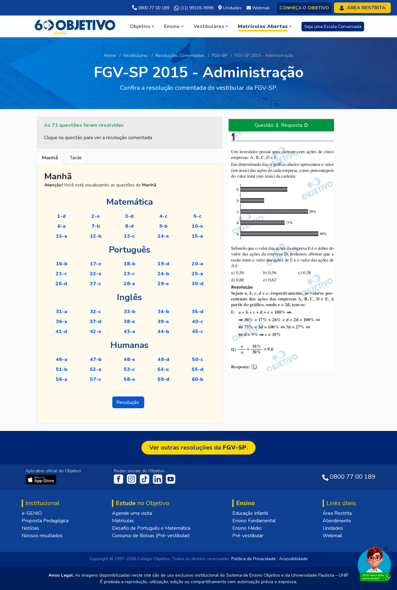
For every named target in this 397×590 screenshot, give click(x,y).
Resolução (128, 402)
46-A (61, 359)
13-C (129, 236)
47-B (95, 359)
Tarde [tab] (76, 157)
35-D (197, 311)
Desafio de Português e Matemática (151, 528)
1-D (61, 216)
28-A (129, 283)
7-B (95, 226)
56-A (61, 379)
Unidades (333, 528)
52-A (95, 369)
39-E (163, 321)
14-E (163, 236)
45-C (197, 331)
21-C (61, 273)
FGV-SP (219, 55)
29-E (163, 283)
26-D (61, 283)
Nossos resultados (42, 535)
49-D (163, 359)
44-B (163, 331)
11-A (61, 236)
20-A (197, 263)
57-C (95, 379)
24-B (163, 273)
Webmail (332, 535)
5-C (198, 216)
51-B (61, 369)
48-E (129, 359)
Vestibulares (135, 55)
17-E (95, 263)
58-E (129, 379)
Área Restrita (337, 513)
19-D (163, 263)
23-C (129, 273)
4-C (163, 216)
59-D (163, 379)
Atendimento (337, 520)
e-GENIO (32, 513)
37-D (95, 321)
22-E (95, 273)
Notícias (30, 528)
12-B (95, 236)
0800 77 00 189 (150, 8)
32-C (95, 311)
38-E (129, 321)
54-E (163, 369)
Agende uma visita (132, 513)
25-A (197, 273)
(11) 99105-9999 (193, 8)
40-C (197, 321)
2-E (95, 216)
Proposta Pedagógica (45, 520)
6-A (61, 226)
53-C (129, 369)
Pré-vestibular (247, 535)
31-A (61, 311)
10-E (197, 226)
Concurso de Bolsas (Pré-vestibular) (151, 535)
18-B (129, 263)
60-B (197, 379)
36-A (61, 321)
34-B (163, 311)
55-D (197, 369)
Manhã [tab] (50, 157)
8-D (129, 226)
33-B (129, 311)
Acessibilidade (293, 559)
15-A (197, 236)
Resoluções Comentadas (179, 55)
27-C (95, 283)
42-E (95, 331)
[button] (142, 26)
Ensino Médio (246, 528)
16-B (61, 263)
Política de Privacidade (253, 559)
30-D (197, 283)
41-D (61, 331)
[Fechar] (385, 548)
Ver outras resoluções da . (198, 447)
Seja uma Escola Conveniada (332, 27)
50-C (197, 359)
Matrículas (123, 520)
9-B (163, 226)
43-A (129, 331)
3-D (129, 216)
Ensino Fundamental (254, 520)
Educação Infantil (250, 513)
